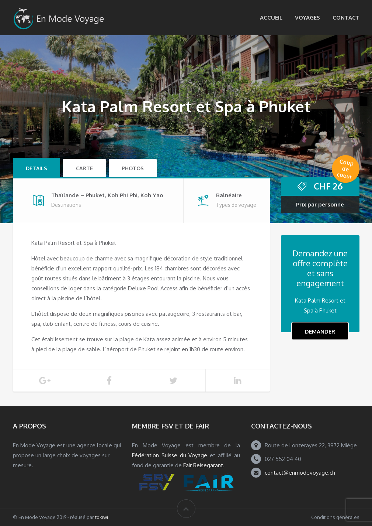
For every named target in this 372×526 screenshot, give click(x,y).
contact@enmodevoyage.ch (300, 472)
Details (36, 168)
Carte (84, 168)
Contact (346, 17)
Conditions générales (335, 517)
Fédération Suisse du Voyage (170, 455)
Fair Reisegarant (203, 465)
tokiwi (101, 517)
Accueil (271, 17)
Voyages (307, 17)
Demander (320, 331)
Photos (133, 168)
